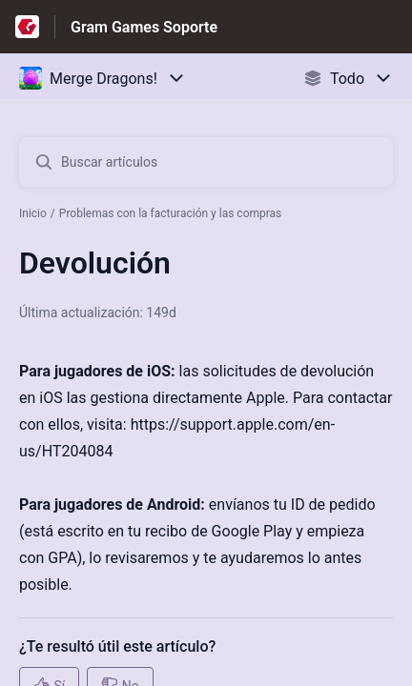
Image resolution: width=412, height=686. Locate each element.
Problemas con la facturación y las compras (170, 213)
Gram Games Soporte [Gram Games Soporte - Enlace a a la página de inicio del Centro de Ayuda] (144, 27)
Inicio (33, 213)
